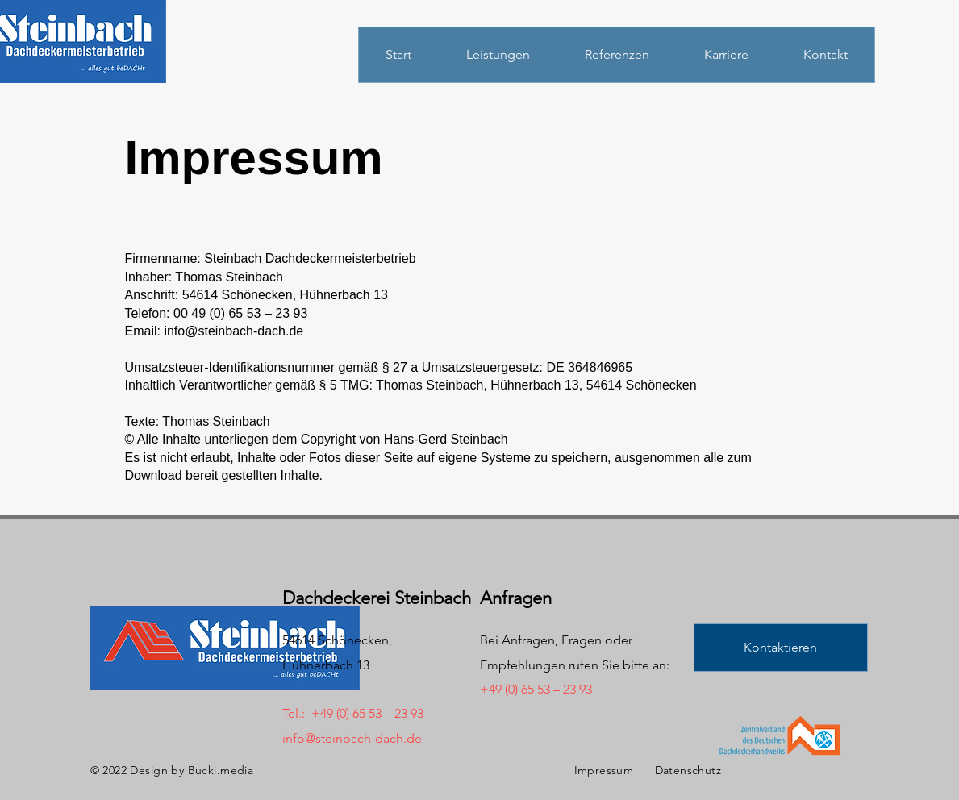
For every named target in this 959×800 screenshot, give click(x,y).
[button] (781, 647)
